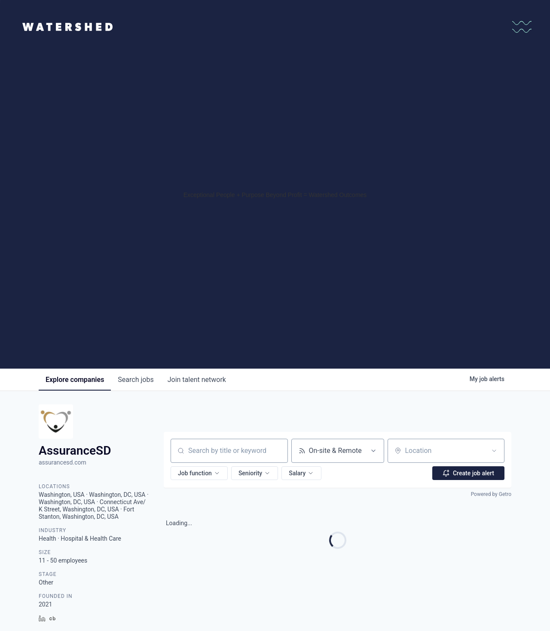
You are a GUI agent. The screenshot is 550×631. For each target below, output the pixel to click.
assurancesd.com (62, 462)
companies (75, 380)
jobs (135, 380)
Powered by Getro (491, 494)
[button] (199, 473)
